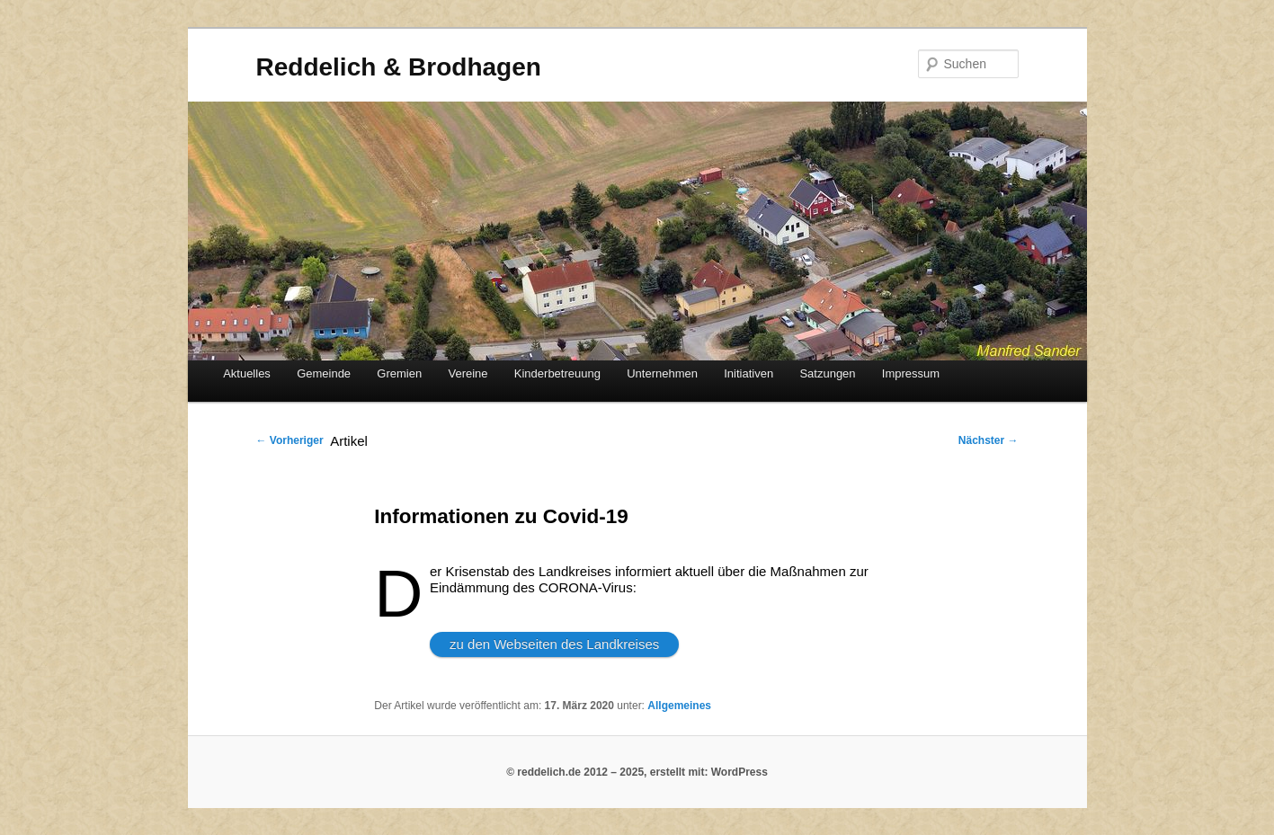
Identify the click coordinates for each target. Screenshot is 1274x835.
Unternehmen (662, 373)
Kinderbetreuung (557, 373)
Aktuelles (247, 373)
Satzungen (827, 373)
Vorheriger (290, 440)
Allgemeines (679, 705)
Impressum (911, 373)
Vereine (467, 373)
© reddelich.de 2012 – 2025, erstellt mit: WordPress (637, 772)
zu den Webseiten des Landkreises (554, 644)
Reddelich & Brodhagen (398, 67)
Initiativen (748, 373)
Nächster (988, 440)
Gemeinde (324, 373)
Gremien (399, 373)
